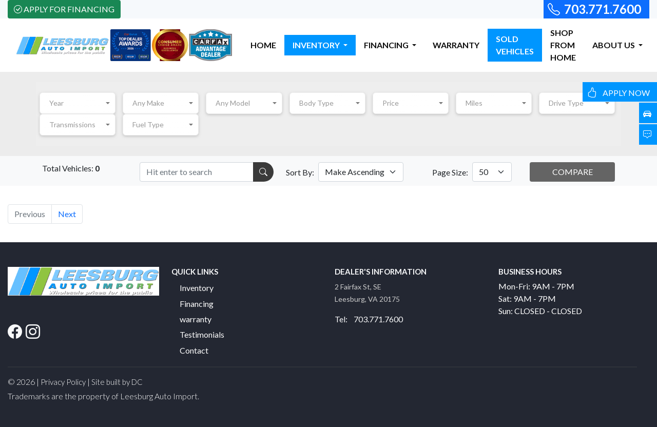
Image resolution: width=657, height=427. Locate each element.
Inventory (197, 288)
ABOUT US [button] (614, 45)
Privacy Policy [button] (63, 381)
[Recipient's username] (197, 172)
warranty (195, 319)
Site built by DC (117, 381)
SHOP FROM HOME (563, 45)
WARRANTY (456, 45)
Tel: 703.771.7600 (369, 319)
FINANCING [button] (387, 45)
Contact (194, 350)
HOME (263, 45)
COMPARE (572, 172)
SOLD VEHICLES (515, 45)
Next (67, 214)
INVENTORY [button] (317, 45)
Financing (197, 303)
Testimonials (202, 334)
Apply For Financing (64, 9)
